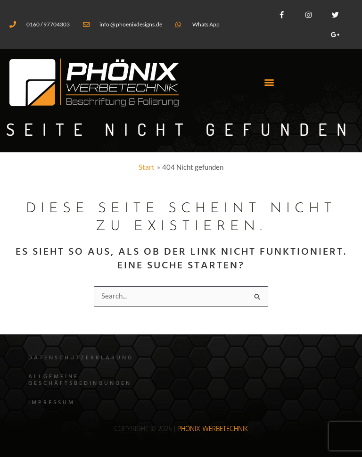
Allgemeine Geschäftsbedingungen (80, 380)
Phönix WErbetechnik (212, 429)
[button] (269, 82)
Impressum (51, 402)
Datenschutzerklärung (80, 358)
